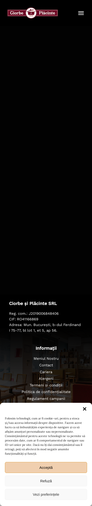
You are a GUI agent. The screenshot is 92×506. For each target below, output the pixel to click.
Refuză (46, 481)
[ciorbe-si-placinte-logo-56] (32, 9)
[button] (84, 408)
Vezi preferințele (46, 494)
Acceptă (46, 467)
